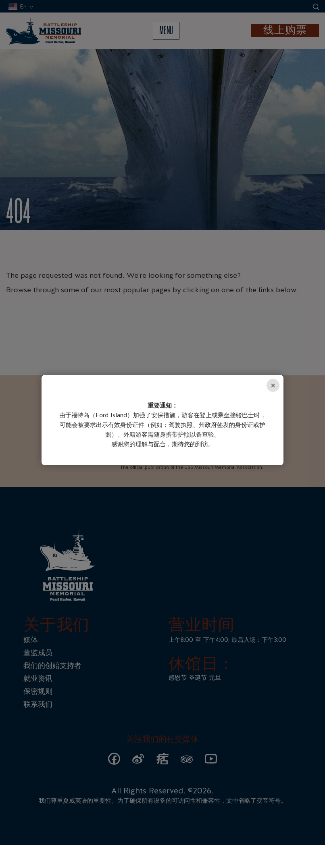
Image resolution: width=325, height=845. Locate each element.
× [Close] (273, 385)
